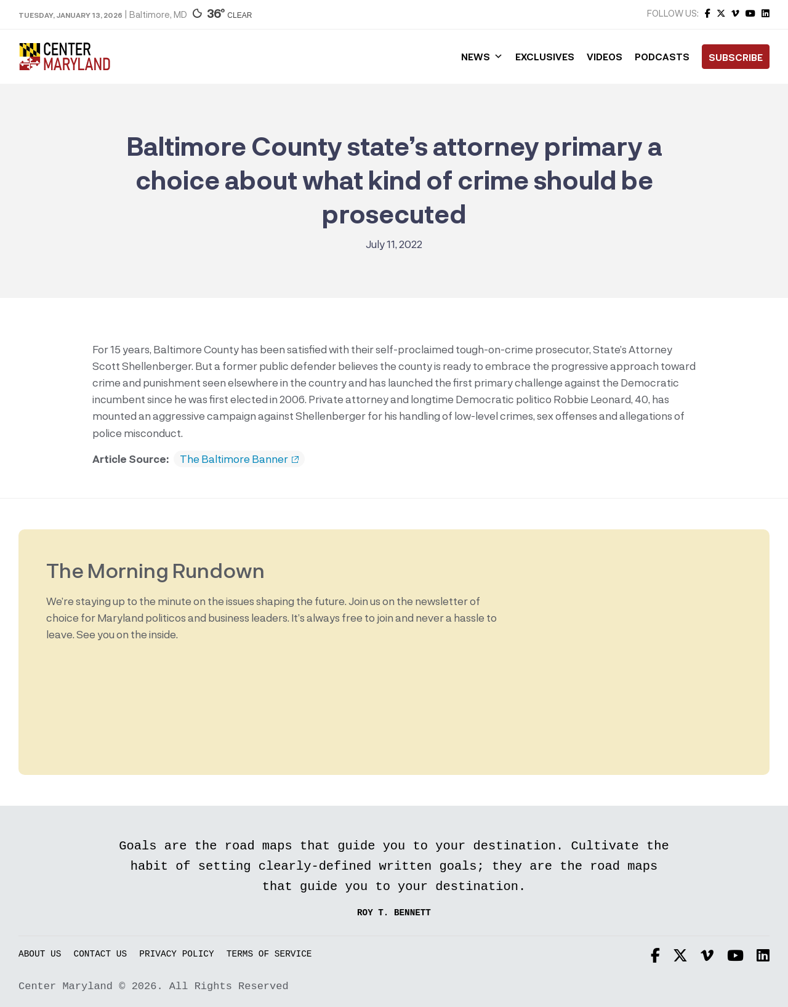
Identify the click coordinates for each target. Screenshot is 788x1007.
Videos (604, 56)
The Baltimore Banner (239, 459)
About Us (39, 954)
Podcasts (662, 56)
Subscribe (736, 57)
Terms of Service (269, 954)
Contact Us (100, 954)
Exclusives (544, 56)
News (482, 56)
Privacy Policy (176, 954)
